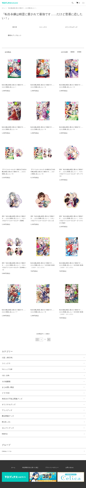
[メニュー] (83, 3)
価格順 (72, 52)
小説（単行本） (8, 357)
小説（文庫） (7, 376)
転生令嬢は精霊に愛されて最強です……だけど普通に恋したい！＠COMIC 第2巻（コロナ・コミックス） (71, 265)
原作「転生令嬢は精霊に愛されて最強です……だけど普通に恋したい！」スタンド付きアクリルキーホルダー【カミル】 (42, 218)
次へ (48, 339)
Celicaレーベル (7, 453)
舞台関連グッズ (8, 416)
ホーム (3, 8)
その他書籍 (6, 382)
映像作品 (5, 435)
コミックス (6, 363)
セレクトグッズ (8, 429)
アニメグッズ (7, 411)
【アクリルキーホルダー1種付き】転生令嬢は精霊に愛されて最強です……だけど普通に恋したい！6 (14, 172)
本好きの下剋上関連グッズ (12, 399)
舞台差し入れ (7, 423)
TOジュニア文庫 (8, 369)
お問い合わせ (64, 469)
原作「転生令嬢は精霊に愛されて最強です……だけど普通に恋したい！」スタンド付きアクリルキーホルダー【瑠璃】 (14, 218)
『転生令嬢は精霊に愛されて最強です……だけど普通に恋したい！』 (25, 8)
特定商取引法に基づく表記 (33, 469)
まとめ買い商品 (8, 388)
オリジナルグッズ (9, 405)
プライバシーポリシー (50, 469)
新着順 (79, 52)
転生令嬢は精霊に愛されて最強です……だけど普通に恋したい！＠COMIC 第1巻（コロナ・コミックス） (43, 265)
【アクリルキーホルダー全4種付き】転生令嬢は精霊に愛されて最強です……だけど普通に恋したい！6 (43, 172)
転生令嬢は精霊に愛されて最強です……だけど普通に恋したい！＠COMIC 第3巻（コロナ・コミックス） (71, 312)
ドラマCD (5, 394)
